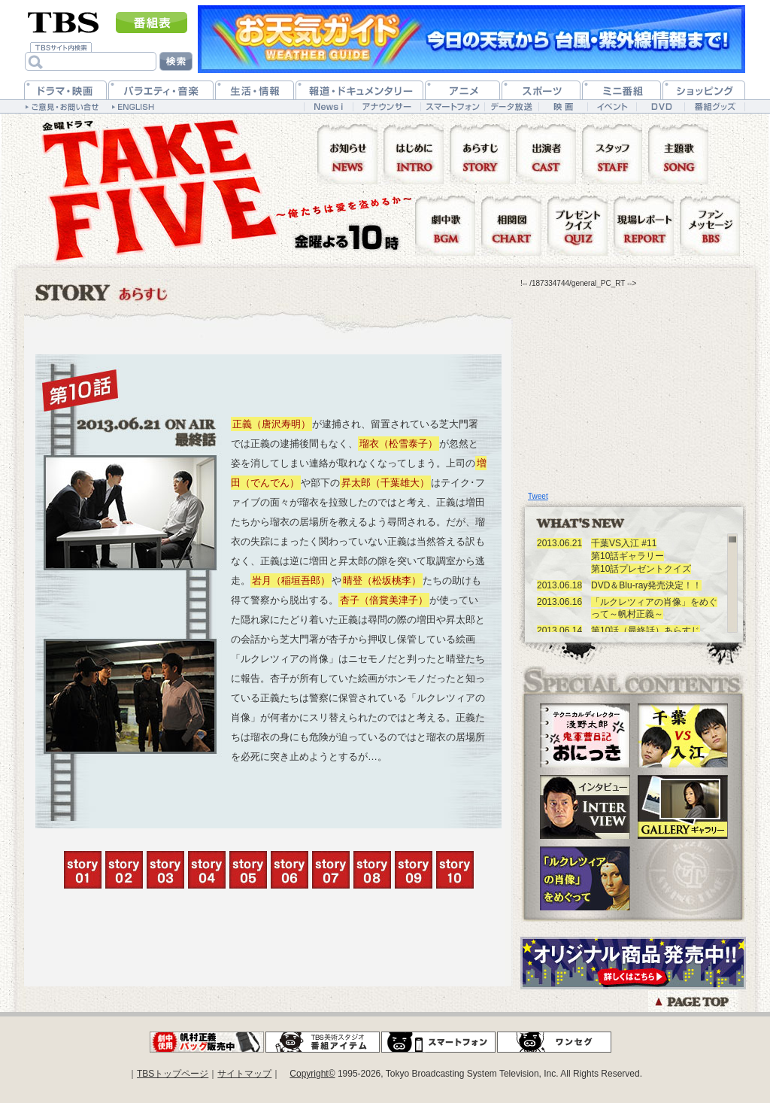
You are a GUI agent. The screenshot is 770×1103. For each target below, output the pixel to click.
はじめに (416, 153)
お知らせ (350, 153)
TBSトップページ (172, 1073)
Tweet (538, 496)
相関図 (514, 225)
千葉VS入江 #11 (623, 543)
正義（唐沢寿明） (271, 424)
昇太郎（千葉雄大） (385, 482)
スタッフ (615, 153)
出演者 (549, 153)
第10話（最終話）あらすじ (645, 630)
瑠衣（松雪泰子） (398, 443)
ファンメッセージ (710, 225)
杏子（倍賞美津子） (384, 600)
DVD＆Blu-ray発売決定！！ (646, 585)
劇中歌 (448, 225)
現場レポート (647, 225)
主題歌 (681, 153)
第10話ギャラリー (627, 556)
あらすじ (483, 153)
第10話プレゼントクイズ (641, 569)
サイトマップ (244, 1073)
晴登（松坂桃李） (382, 580)
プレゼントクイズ (580, 225)
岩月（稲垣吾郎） (291, 580)
